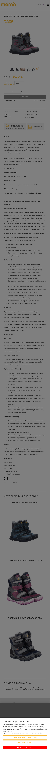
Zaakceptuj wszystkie (25, 747)
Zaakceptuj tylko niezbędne (25, 737)
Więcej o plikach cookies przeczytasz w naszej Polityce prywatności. (22, 733)
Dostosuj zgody (25, 742)
